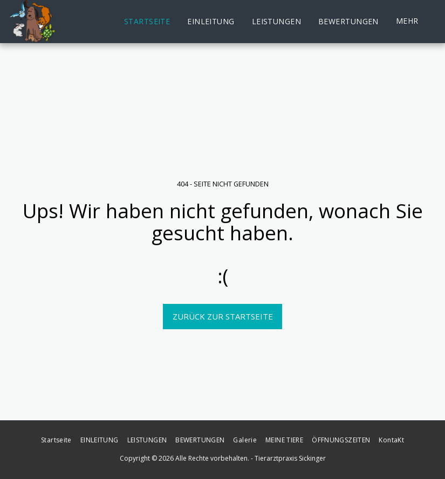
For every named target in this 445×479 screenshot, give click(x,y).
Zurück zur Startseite (223, 316)
